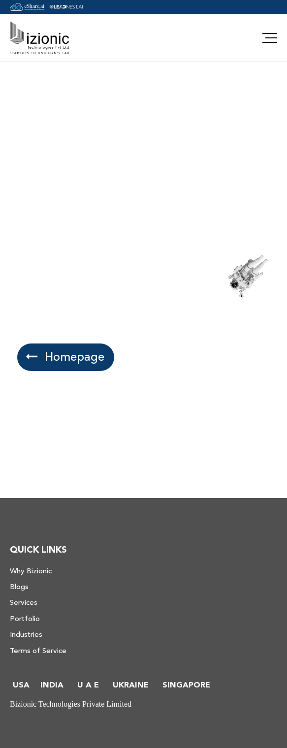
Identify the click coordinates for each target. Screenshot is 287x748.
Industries (26, 634)
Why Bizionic (31, 571)
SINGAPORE (186, 685)
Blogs (19, 587)
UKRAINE (131, 685)
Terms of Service (38, 651)
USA (21, 685)
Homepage (66, 357)
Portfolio (25, 619)
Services (23, 602)
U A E (88, 685)
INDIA (52, 685)
